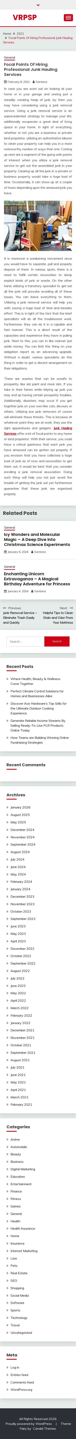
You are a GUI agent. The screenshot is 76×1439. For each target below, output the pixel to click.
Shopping (17, 1288)
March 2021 (20, 1097)
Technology (19, 1318)
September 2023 (23, 919)
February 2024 (21, 882)
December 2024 (22, 830)
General (9, 57)
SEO (14, 1280)
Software (17, 1303)
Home (15, 1236)
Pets (14, 1266)
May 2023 (18, 934)
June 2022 (18, 986)
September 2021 (23, 1053)
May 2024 (18, 874)
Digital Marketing (23, 1169)
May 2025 (18, 822)
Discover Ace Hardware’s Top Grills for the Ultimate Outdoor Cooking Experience (38, 708)
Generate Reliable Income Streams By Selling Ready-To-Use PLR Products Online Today (38, 725)
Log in (15, 1367)
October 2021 (21, 1045)
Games (16, 1206)
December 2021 (22, 1030)
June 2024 (18, 867)
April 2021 (18, 1090)
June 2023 (18, 926)
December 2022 (22, 949)
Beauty (16, 1154)
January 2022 (20, 1023)
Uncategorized (21, 1333)
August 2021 (20, 1060)
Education (18, 1177)
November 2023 (23, 904)
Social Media (20, 1295)
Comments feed (22, 1382)
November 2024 (23, 837)
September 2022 (23, 963)
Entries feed (19, 1375)
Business (17, 1162)
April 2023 (18, 941)
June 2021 (18, 1075)
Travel (15, 1325)
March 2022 (20, 1008)
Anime (15, 1139)
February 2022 (21, 1015)
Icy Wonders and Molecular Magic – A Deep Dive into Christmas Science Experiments (37, 539)
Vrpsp (25, 17)
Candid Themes (44, 1428)
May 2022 (18, 993)
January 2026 (20, 807)
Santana (41, 82)
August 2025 (20, 815)
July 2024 (18, 859)
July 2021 (18, 1067)
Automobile (19, 1147)
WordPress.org (21, 1390)
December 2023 (22, 896)
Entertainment (21, 1184)
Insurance (18, 1243)
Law (14, 1258)
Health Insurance (23, 1228)
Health (15, 1221)
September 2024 (23, 844)
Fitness (16, 1199)
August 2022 (20, 971)
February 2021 (21, 1104)
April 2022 (18, 1000)
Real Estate (19, 1273)
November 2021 (23, 1038)
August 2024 (20, 852)
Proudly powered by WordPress (29, 1424)
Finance (16, 1191)
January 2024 (20, 889)
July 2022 (18, 978)
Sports (15, 1310)
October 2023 (21, 911)
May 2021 (18, 1082)
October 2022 (21, 956)
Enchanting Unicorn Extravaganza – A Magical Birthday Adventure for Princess (37, 579)
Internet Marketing (24, 1251)
